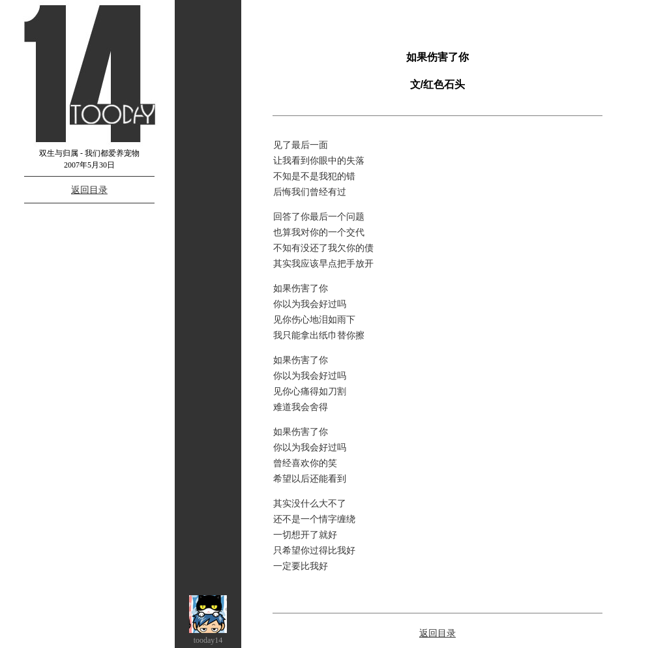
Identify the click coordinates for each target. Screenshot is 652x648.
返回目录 (89, 189)
